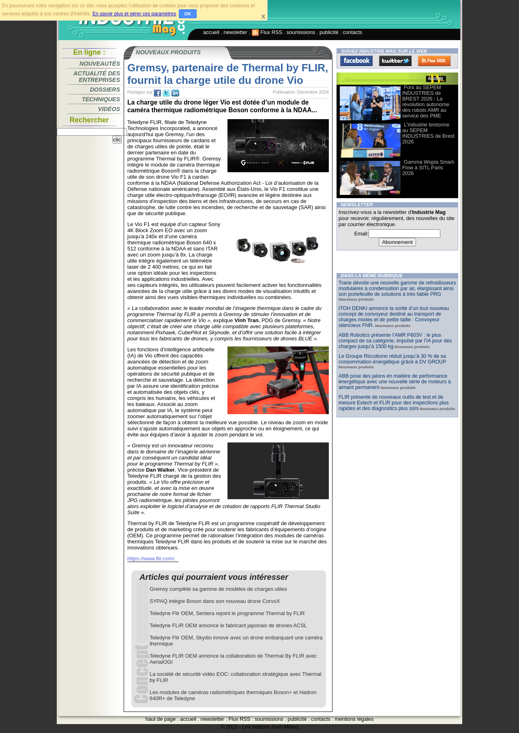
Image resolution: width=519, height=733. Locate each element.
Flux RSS (267, 32)
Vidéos (109, 109)
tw (166, 93)
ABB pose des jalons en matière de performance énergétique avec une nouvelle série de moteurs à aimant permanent (395, 381)
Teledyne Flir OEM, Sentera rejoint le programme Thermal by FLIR (227, 613)
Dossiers (105, 89)
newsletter (235, 32)
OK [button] (187, 13)
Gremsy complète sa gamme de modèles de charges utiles (218, 589)
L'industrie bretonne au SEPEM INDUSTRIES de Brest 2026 (428, 133)
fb (157, 93)
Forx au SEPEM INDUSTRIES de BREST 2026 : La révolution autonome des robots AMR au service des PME (425, 101)
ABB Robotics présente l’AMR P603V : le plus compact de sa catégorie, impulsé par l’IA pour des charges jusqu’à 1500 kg (395, 340)
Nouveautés (99, 63)
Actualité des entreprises (96, 76)
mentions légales (354, 719)
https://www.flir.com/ (150, 559)
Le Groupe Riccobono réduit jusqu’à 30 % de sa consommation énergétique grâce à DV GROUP (392, 359)
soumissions (301, 32)
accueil (211, 32)
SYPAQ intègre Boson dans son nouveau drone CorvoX (215, 601)
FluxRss (434, 61)
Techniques (101, 99)
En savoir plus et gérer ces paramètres (134, 14)
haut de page (161, 719)
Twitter (395, 61)
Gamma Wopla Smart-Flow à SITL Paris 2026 (428, 167)
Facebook (356, 61)
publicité (329, 32)
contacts (352, 32)
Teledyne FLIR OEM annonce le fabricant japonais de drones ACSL (228, 625)
